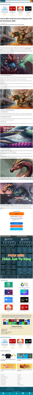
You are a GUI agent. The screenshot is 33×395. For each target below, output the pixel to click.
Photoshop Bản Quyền (20, 384)
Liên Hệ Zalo (16, 223)
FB (29, 394)
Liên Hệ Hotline (16, 226)
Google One (18, 383)
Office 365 (11, 317)
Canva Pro (26, 316)
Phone (3, 394)
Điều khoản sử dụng (10, 387)
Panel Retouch (6, 316)
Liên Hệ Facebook (16, 229)
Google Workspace (7, 317)
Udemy (29, 317)
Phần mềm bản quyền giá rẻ (20, 315)
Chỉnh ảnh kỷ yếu (3, 383)
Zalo (10, 394)
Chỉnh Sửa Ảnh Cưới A (4, 376)
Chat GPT (19, 316)
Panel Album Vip (19, 379)
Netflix (21, 317)
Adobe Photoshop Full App (13, 316)
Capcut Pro (23, 316)
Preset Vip (18, 376)
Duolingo (26, 317)
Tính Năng (2, 374)
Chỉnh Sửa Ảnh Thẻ (3, 379)
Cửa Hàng (19, 374)
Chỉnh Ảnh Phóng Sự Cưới (4, 377)
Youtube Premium (17, 317)
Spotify (23, 317)
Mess (23, 394)
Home (16, 394)
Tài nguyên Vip (19, 377)
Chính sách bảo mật (23, 387)
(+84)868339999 (18, 391)
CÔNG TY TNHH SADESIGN (10, 389)
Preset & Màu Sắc (3, 380)
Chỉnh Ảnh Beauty (3, 384)
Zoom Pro (16, 318)
